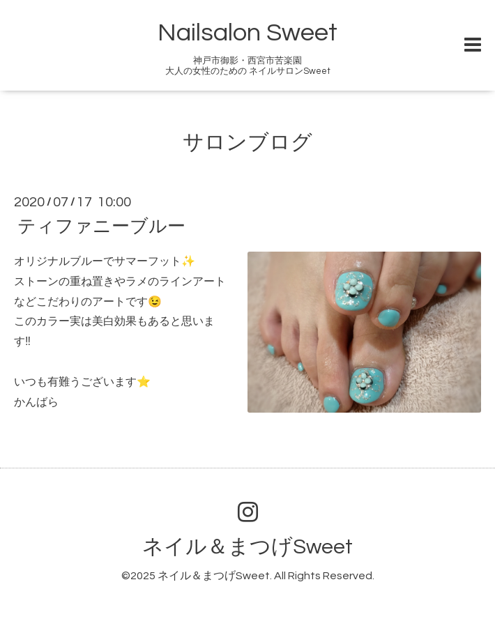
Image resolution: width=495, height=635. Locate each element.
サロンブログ (247, 142)
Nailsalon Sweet (247, 33)
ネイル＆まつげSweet (247, 547)
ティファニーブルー (101, 226)
